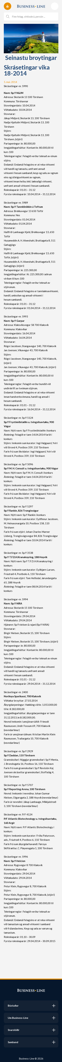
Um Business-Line (18, 1017)
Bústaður (13, 1005)
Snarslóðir (13, 1029)
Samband (13, 1042)
